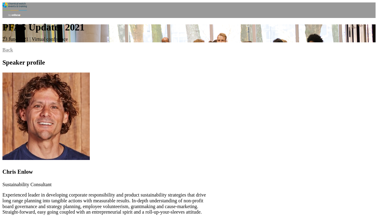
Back (7, 49)
